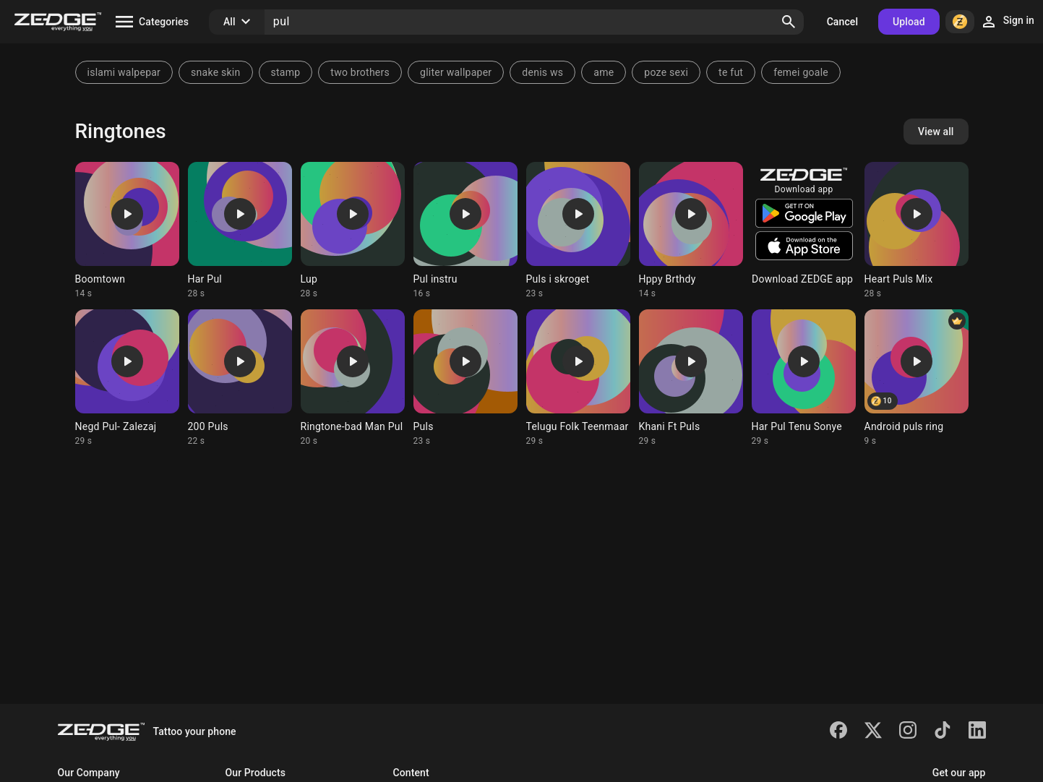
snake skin (215, 72)
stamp (286, 72)
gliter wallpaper (456, 72)
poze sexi (666, 72)
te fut (730, 72)
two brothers (360, 72)
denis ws (542, 72)
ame (603, 72)
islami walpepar (124, 72)
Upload (909, 21)
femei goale (800, 72)
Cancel (842, 21)
